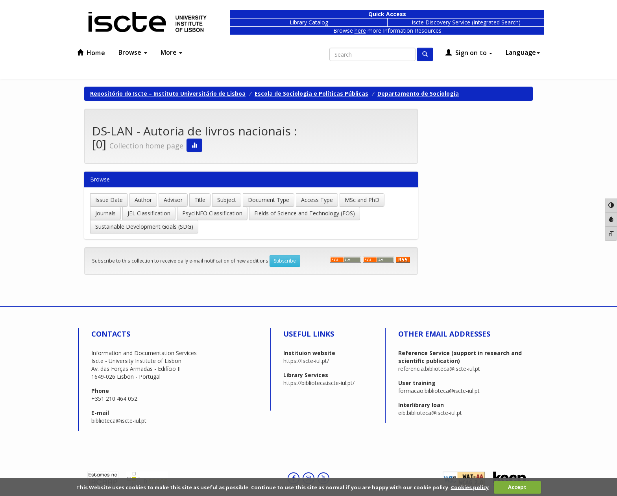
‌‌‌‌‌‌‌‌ (403, 260)
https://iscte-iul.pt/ (306, 361)
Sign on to (468, 52)
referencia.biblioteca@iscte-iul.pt (439, 368)
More (172, 52)
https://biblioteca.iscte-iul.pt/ (319, 383)
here (360, 30)
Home (91, 52)
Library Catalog (309, 22)
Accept (517, 486)
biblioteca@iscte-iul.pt (118, 420)
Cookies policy (470, 486)
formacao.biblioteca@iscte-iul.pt (439, 390)
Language (523, 52)
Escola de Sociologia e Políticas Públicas (311, 93)
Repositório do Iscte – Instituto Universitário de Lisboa (168, 93)
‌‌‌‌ (378, 260)
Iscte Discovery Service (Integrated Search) (466, 22)
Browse (132, 52)
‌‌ (345, 260)
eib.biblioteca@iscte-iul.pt (430, 412)
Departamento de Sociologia (418, 93)
